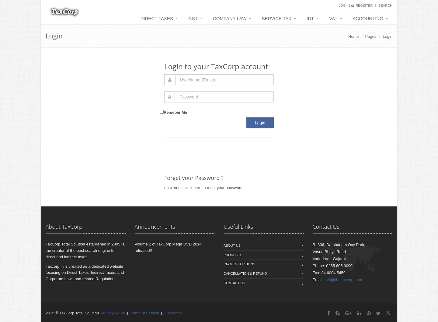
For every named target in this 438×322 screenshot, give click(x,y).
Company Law (230, 18)
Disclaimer (173, 313)
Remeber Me (175, 112)
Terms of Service (144, 313)
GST (193, 18)
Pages (370, 36)
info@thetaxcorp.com (343, 279)
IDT (310, 18)
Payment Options (239, 264)
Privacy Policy (113, 313)
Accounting (368, 18)
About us (232, 245)
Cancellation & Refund (245, 273)
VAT (333, 18)
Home (353, 36)
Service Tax (276, 18)
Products (233, 255)
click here (193, 187)
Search (385, 5)
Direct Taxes (157, 18)
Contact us (234, 283)
